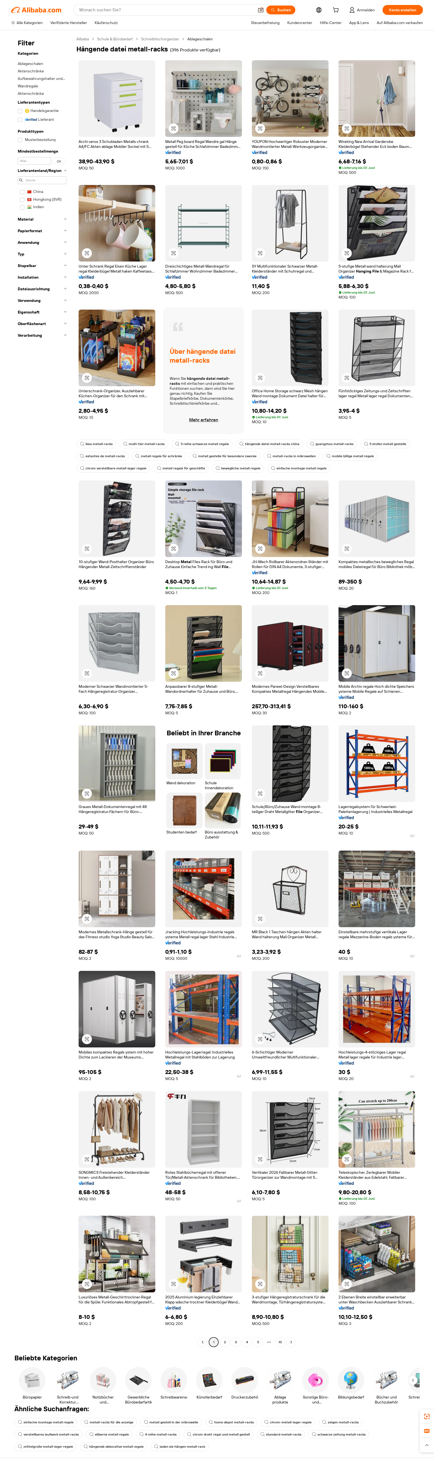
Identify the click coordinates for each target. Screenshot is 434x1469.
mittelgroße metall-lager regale (45, 1446)
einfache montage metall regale (299, 468)
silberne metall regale (109, 1434)
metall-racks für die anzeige (108, 1422)
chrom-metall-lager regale (288, 1422)
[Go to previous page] (203, 1342)
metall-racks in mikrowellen (291, 456)
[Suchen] (280, 10)
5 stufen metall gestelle (385, 444)
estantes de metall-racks (102, 456)
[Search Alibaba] (166, 10)
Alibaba (82, 39)
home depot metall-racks (231, 1422)
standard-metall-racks (280, 1434)
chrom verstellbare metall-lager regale (113, 468)
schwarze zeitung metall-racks (339, 1434)
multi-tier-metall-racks (144, 444)
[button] (260, 10)
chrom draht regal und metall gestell (218, 1434)
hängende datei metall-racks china (269, 444)
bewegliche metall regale (238, 468)
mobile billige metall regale (350, 456)
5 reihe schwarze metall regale (202, 444)
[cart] (337, 11)
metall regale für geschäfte (181, 468)
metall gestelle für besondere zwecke (225, 456)
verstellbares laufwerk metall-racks (48, 1434)
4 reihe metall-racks (158, 1434)
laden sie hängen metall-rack (179, 1446)
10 (280, 1342)
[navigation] (42, 691)
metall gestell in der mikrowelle (171, 1422)
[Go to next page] (291, 1342)
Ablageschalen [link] (200, 39)
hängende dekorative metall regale (114, 1446)
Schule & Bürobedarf (115, 39)
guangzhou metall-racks (331, 444)
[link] (427, 1416)
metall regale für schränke (158, 456)
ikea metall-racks (96, 444)
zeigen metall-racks (340, 1422)
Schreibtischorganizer (160, 39)
